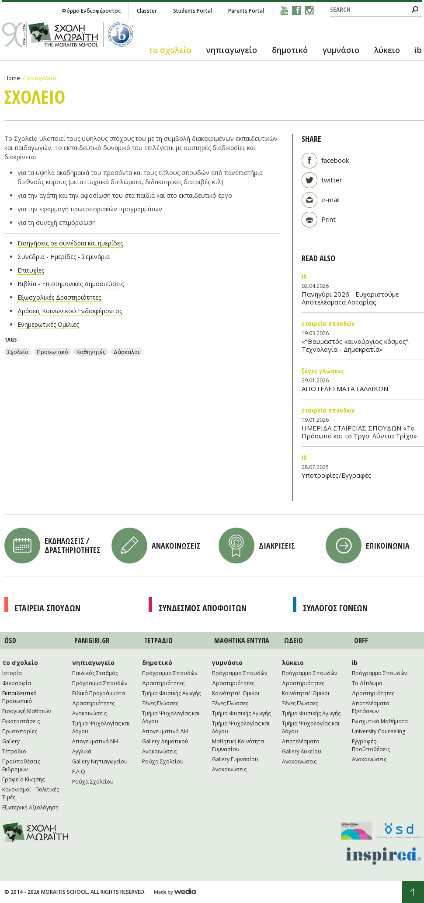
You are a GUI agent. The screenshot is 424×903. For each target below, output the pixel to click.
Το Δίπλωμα (367, 683)
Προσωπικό (52, 352)
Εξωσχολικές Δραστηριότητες (59, 297)
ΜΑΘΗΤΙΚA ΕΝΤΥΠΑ (241, 640)
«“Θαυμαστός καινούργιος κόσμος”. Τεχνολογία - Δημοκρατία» (356, 345)
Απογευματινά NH (95, 741)
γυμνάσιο (341, 50)
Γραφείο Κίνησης (23, 779)
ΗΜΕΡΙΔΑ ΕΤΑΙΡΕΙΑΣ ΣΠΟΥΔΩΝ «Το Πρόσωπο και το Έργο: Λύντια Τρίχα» (359, 432)
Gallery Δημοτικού (165, 741)
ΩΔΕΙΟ (293, 640)
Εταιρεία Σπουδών (328, 323)
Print (328, 219)
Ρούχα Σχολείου (93, 781)
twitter (331, 179)
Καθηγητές (90, 352)
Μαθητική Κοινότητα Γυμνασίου (238, 745)
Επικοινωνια (388, 545)
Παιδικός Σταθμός (95, 673)
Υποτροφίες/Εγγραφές (337, 475)
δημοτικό (290, 50)
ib (418, 50)
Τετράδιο (14, 751)
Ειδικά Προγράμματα (98, 693)
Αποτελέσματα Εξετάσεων (370, 707)
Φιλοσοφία (16, 683)
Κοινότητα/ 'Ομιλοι (236, 693)
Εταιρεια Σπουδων (47, 608)
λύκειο (387, 50)
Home (12, 78)
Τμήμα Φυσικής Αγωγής (171, 693)
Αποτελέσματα (301, 741)
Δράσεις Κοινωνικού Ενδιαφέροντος (69, 311)
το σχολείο (170, 50)
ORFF (361, 640)
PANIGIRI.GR (91, 640)
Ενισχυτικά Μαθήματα (380, 721)
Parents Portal (246, 10)
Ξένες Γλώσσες (323, 370)
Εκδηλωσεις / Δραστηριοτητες (73, 545)
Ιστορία (12, 673)
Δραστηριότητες (93, 703)
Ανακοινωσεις (176, 545)
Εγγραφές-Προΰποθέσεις (371, 745)
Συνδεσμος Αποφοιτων (203, 608)
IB (304, 276)
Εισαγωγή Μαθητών (26, 711)
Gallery (11, 741)
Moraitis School (35, 832)
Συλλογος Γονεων (335, 608)
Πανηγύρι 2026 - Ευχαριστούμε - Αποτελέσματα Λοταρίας (352, 298)
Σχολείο (17, 352)
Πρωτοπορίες (19, 731)
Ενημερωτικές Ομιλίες (48, 324)
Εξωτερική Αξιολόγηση (30, 807)
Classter (147, 10)
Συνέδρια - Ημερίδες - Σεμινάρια (63, 256)
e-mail (330, 199)
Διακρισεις (277, 545)
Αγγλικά (81, 751)
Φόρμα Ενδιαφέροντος (91, 10)
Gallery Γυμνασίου (235, 759)
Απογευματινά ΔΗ (165, 731)
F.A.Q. (79, 771)
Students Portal (192, 10)
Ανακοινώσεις (89, 713)
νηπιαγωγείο (231, 50)
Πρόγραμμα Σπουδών (99, 683)
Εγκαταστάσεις (21, 721)
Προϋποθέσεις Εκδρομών (21, 765)
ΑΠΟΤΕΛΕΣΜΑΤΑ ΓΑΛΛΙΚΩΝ (345, 388)
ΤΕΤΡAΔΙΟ (158, 640)
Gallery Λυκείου (301, 751)
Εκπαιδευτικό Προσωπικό (19, 697)
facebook (335, 160)
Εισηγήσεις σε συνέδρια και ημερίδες (70, 243)
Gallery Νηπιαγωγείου (100, 761)
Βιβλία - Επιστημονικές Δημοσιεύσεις (70, 284)
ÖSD (10, 640)
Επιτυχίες (30, 270)
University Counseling (378, 731)
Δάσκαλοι (126, 352)
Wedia (175, 892)
